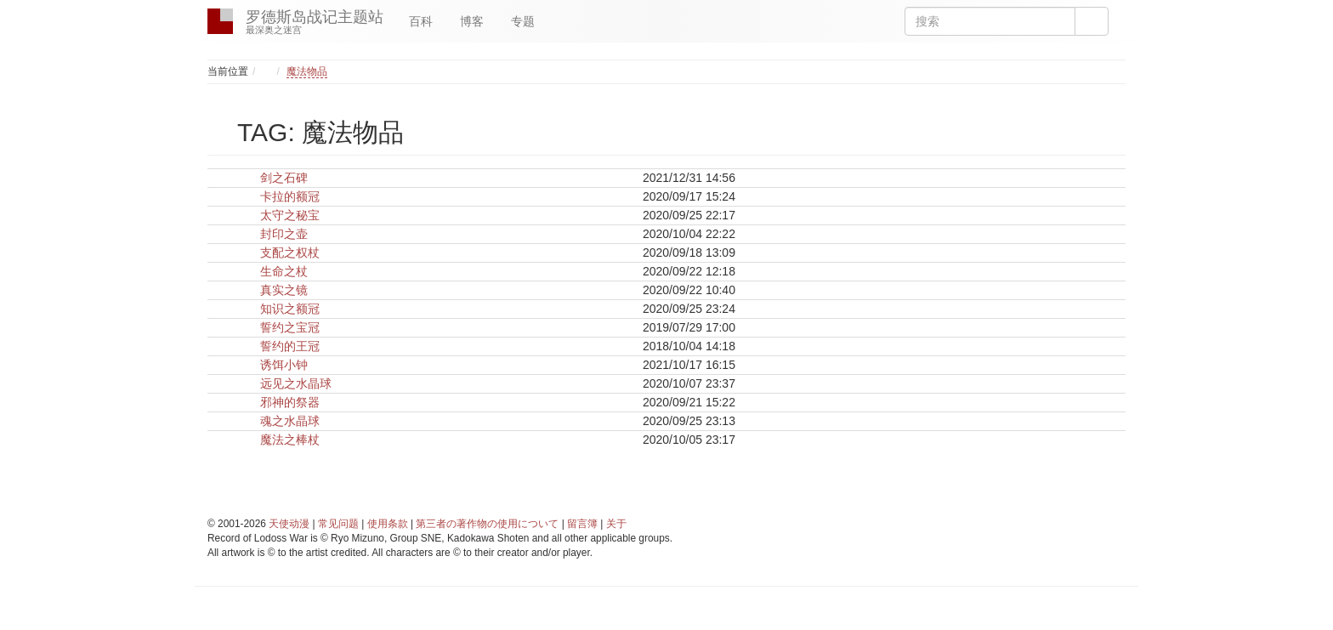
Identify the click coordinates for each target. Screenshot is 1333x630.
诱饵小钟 (284, 365)
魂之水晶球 (290, 421)
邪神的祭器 (290, 402)
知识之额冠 (290, 308)
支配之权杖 (290, 252)
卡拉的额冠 (290, 196)
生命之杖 (284, 271)
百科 (421, 21)
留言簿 (582, 524)
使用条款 (387, 524)
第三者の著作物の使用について (487, 524)
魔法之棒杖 (290, 439)
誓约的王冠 (290, 346)
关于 (616, 524)
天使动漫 (289, 524)
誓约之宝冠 (290, 327)
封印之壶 (284, 234)
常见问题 (338, 524)
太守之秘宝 (290, 215)
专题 (523, 21)
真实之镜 (284, 290)
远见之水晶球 (296, 383)
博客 (472, 21)
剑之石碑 (284, 177)
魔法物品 (306, 71)
